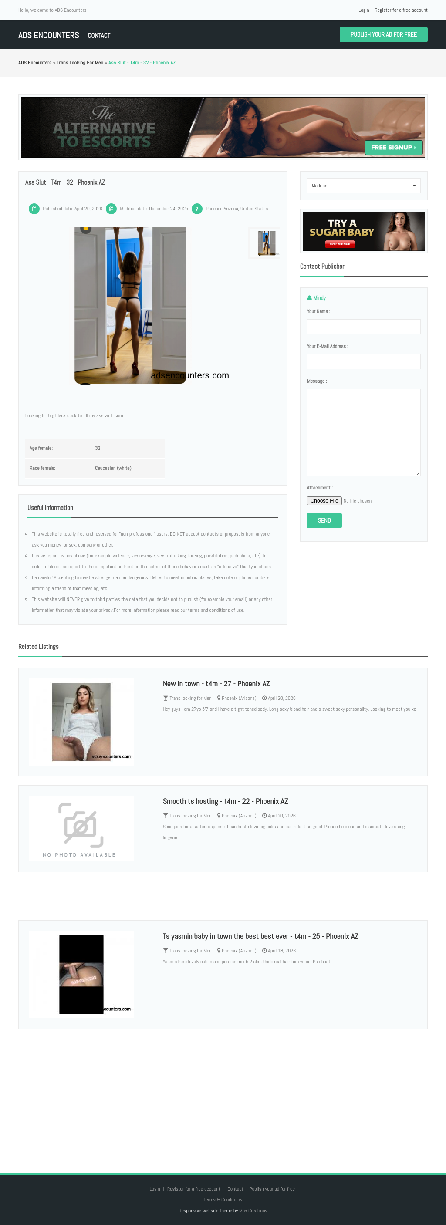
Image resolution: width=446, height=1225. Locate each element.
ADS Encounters (48, 35)
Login (363, 10)
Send (324, 520)
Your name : (318, 311)
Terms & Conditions (222, 1199)
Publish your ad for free (384, 34)
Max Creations (253, 1210)
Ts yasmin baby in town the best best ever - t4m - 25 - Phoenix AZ (260, 936)
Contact (99, 35)
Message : (317, 381)
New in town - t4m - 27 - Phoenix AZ (216, 683)
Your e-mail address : (327, 346)
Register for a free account (401, 10)
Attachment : (320, 487)
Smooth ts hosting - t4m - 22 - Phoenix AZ (225, 801)
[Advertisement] (223, 1092)
